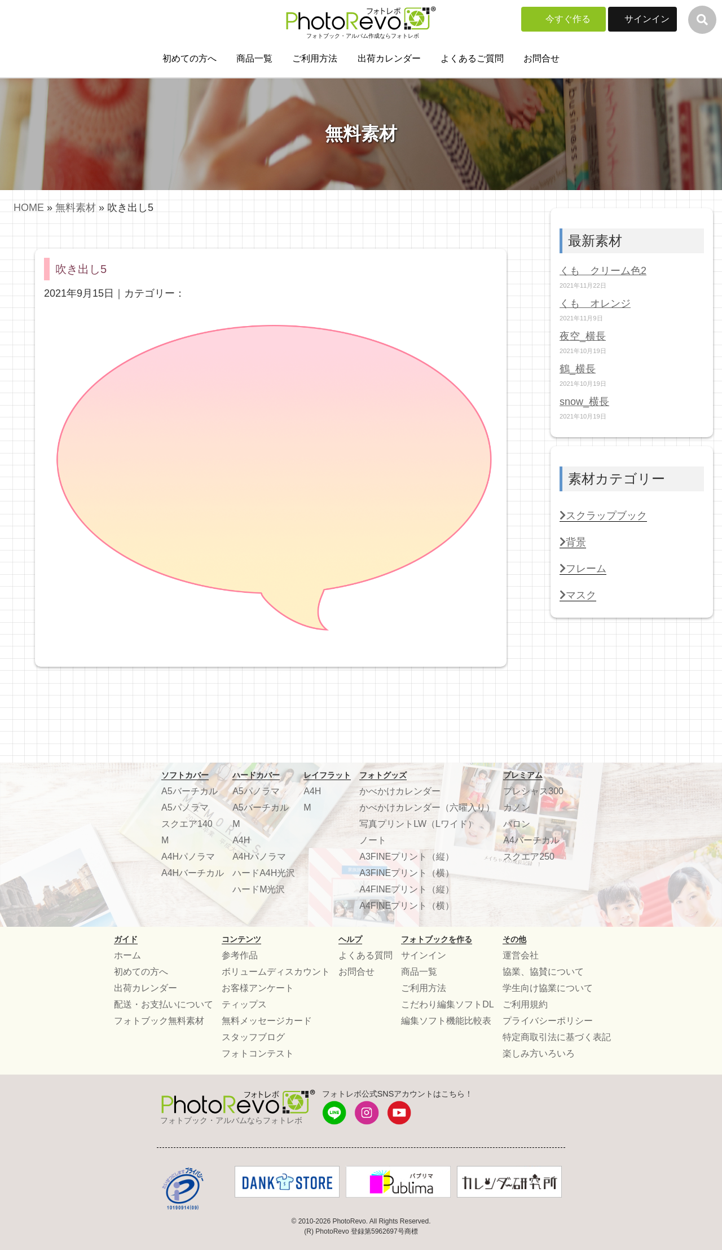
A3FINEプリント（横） (406, 873)
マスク (578, 595)
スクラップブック (603, 515)
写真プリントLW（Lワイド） (418, 824)
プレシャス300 (533, 791)
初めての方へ (189, 58)
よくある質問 (365, 955)
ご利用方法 (314, 58)
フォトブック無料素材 (159, 1020)
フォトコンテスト (258, 1053)
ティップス (244, 1004)
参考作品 (240, 955)
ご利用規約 (525, 1004)
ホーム (127, 955)
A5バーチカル (189, 791)
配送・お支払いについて (163, 1004)
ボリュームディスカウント (276, 971)
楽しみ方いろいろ (539, 1053)
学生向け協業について (548, 988)
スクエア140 (187, 824)
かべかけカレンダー (400, 791)
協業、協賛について (543, 971)
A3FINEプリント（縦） (406, 856)
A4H (241, 840)
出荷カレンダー (389, 58)
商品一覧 (254, 58)
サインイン (647, 19)
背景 (573, 542)
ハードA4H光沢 (263, 873)
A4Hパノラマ (188, 856)
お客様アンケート (258, 988)
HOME (29, 207)
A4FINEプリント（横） (406, 905)
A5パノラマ (185, 807)
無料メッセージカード (267, 1020)
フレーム (583, 568)
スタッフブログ (253, 1037)
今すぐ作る (568, 19)
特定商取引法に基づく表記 (557, 1037)
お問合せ (541, 58)
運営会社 (521, 955)
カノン (516, 807)
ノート (372, 840)
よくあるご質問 (472, 58)
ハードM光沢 (258, 889)
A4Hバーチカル (192, 873)
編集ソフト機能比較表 (446, 1020)
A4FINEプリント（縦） (406, 889)
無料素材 (75, 207)
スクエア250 (528, 856)
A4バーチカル (531, 840)
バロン (516, 824)
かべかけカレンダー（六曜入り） (427, 807)
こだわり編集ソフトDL (447, 1004)
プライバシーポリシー (548, 1020)
